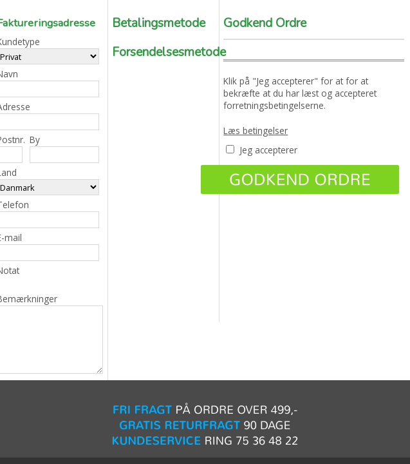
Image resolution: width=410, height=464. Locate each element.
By (64, 148)
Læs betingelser (255, 130)
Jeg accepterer (268, 150)
